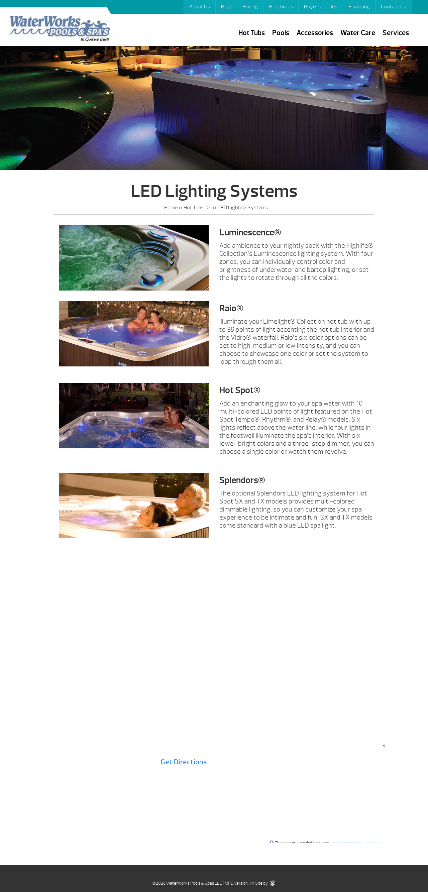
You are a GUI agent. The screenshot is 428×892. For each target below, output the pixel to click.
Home (171, 207)
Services (396, 32)
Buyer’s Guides (320, 6)
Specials (324, 657)
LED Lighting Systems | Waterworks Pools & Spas (59, 29)
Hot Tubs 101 (198, 207)
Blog (226, 6)
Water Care (357, 32)
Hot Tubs (251, 32)
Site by (265, 883)
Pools (280, 32)
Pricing (250, 6)
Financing (359, 6)
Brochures (281, 6)
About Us (199, 6)
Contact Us (393, 6)
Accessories (315, 32)
